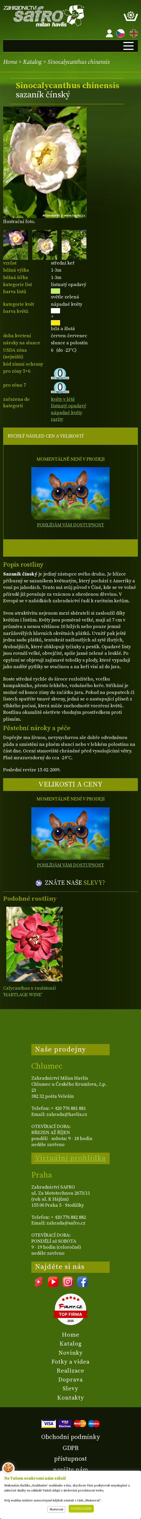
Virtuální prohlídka (70, 1158)
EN (133, 32)
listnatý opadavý (68, 406)
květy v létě (63, 399)
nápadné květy (66, 413)
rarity (57, 419)
